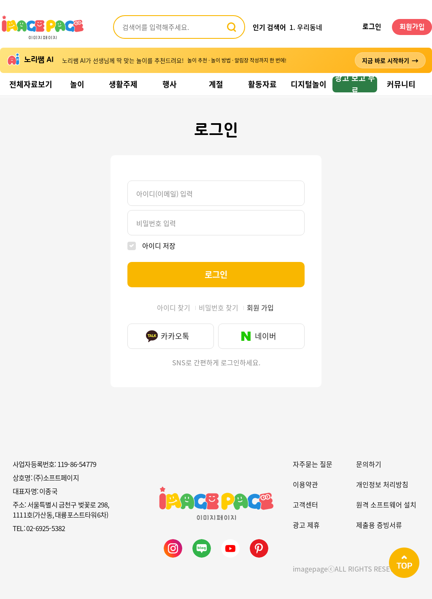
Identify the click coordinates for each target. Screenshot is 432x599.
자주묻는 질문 (312, 464)
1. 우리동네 (305, 27)
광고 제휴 (306, 525)
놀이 (77, 84)
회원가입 (412, 27)
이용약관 (305, 484)
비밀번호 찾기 (218, 307)
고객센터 (305, 504)
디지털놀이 (309, 84)
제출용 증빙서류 (379, 525)
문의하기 (368, 464)
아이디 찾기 (173, 307)
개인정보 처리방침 (382, 484)
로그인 (371, 27)
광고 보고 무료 (355, 84)
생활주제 (123, 84)
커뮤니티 (401, 84)
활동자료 (262, 84)
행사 (169, 84)
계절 (216, 84)
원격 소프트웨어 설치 (386, 504)
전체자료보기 (30, 84)
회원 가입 (260, 307)
